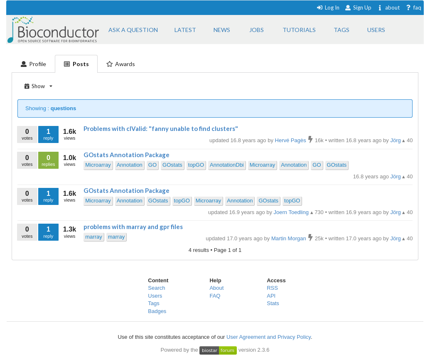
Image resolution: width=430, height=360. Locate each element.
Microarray (98, 165)
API (271, 296)
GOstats (172, 165)
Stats (273, 303)
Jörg (396, 176)
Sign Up (358, 7)
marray (93, 237)
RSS (272, 288)
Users (155, 296)
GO (152, 165)
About (216, 288)
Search (156, 288)
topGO (196, 165)
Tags (153, 303)
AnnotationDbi (227, 165)
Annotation (130, 165)
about (388, 7)
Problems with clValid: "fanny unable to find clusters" (161, 128)
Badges (157, 311)
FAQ (214, 296)
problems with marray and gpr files (133, 226)
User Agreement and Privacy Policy (268, 337)
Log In (328, 7)
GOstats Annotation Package (127, 154)
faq (413, 7)
